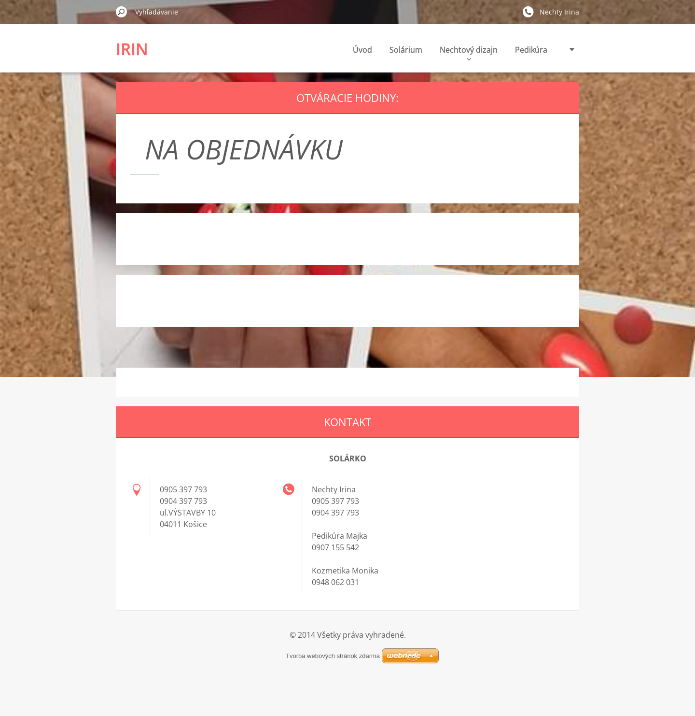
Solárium (355, 49)
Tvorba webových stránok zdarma (347, 656)
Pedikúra (480, 49)
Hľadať (121, 11)
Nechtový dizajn (418, 52)
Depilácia (530, 49)
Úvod (311, 49)
